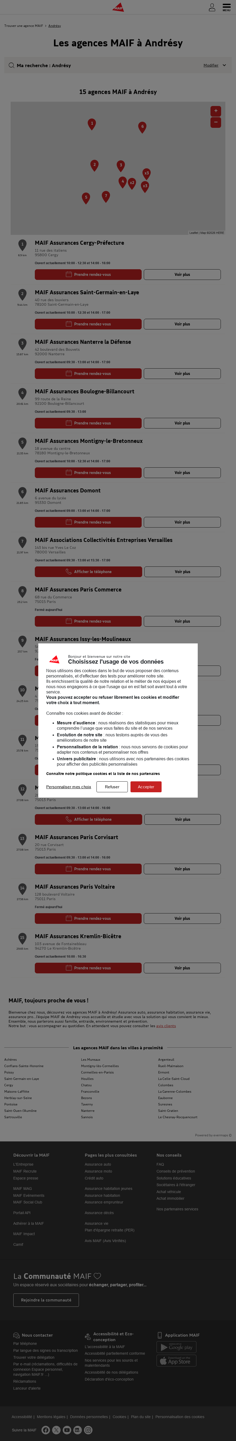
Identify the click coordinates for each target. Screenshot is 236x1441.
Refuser (112, 787)
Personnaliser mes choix (68, 787)
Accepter (146, 787)
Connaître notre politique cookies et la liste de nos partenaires (103, 773)
